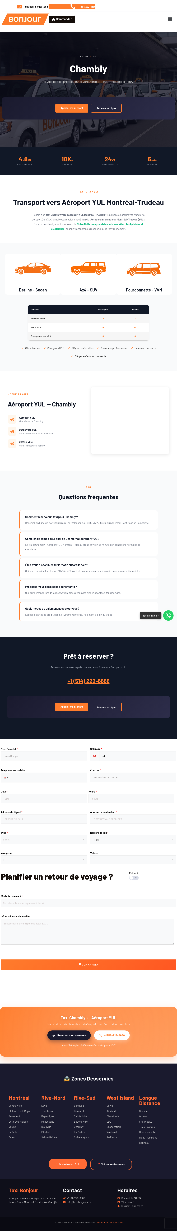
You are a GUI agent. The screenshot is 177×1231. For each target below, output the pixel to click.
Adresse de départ (11, 812)
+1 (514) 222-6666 (89, 681)
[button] (170, 19)
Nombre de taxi (99, 832)
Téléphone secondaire (13, 770)
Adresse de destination (103, 812)
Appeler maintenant (71, 107)
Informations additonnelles (15, 916)
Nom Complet (9, 749)
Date (4, 791)
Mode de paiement (12, 896)
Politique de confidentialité (110, 1222)
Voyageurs (6, 853)
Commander (62, 19)
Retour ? (133, 873)
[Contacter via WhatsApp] (168, 615)
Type (4, 832)
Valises (94, 853)
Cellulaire (96, 749)
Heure (92, 791)
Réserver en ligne (106, 108)
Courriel (95, 770)
